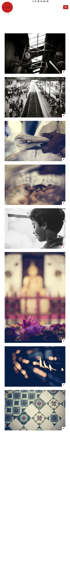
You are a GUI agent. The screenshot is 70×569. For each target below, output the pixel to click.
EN (9, 14)
